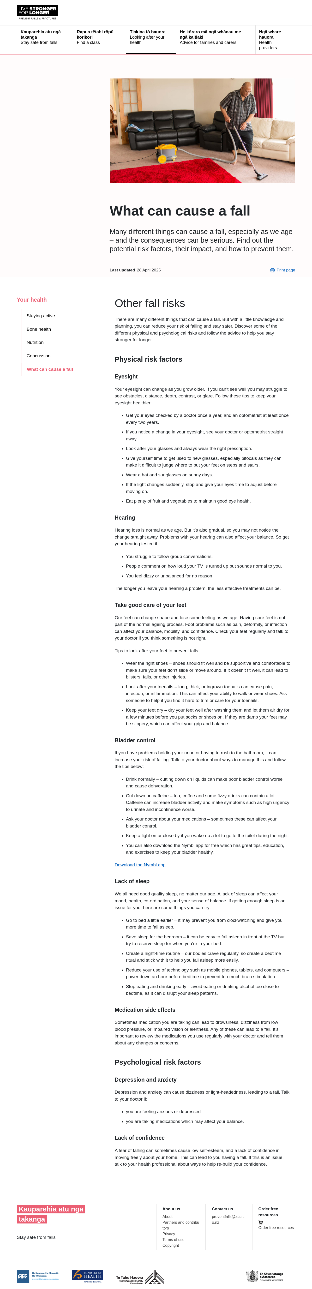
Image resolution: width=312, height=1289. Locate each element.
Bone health (39, 329)
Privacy (168, 1234)
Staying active (41, 315)
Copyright (170, 1245)
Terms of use (173, 1240)
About (167, 1217)
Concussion (38, 355)
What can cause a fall (50, 369)
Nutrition (35, 342)
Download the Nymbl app (140, 864)
